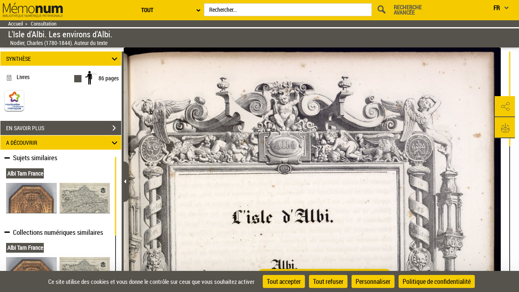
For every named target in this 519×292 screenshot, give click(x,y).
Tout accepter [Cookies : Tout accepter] (284, 281)
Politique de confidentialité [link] (437, 281)
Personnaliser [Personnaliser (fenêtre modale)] (373, 281)
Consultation (43, 23)
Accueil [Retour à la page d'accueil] (15, 23)
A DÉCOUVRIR (63, 142)
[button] (505, 106)
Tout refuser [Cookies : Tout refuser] (328, 281)
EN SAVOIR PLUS (63, 128)
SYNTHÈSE (63, 59)
